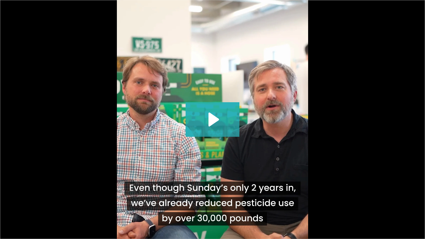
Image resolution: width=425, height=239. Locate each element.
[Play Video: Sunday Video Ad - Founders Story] (213, 119)
